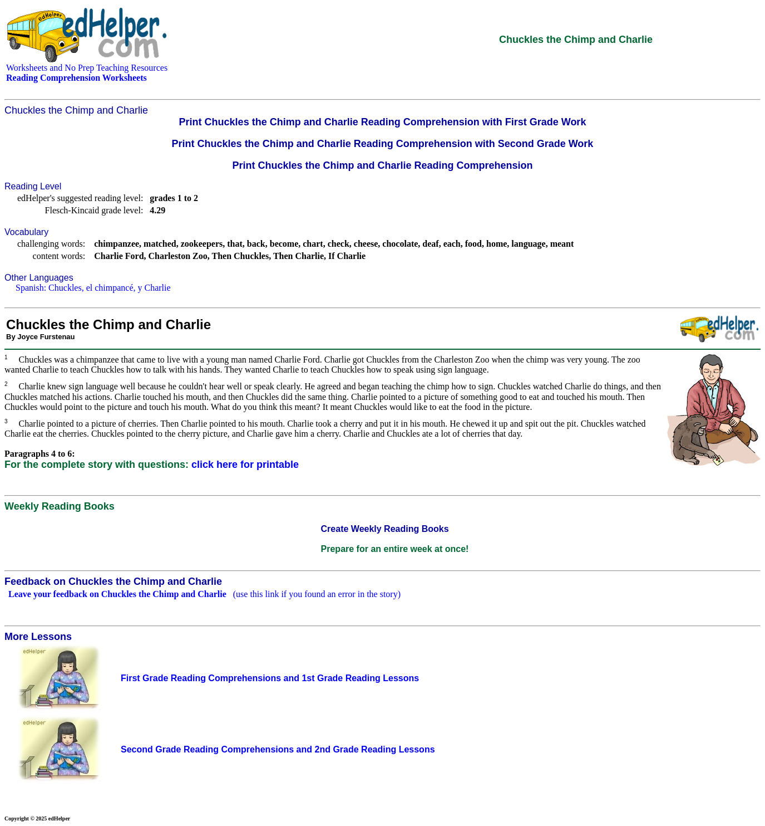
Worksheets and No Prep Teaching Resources (86, 67)
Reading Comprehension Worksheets (76, 77)
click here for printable (245, 464)
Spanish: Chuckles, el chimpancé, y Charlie (93, 287)
